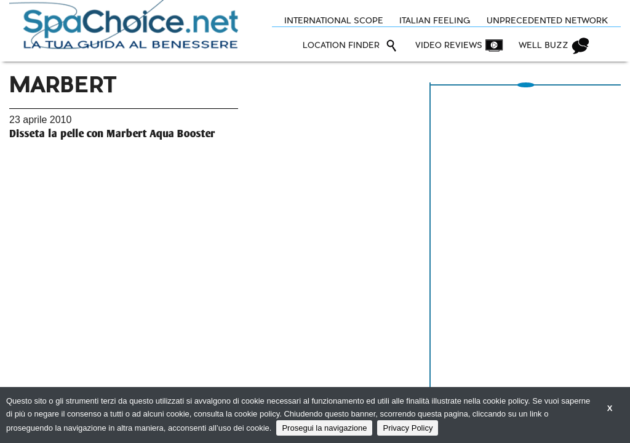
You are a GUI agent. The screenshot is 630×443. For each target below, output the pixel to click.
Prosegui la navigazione (324, 428)
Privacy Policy (408, 428)
